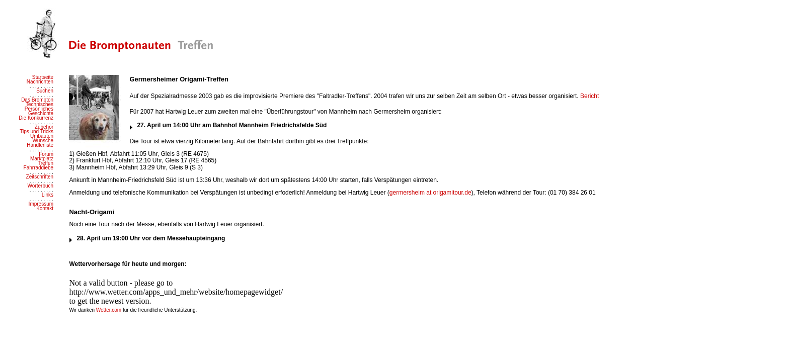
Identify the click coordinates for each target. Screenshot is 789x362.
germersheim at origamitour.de (430, 192)
